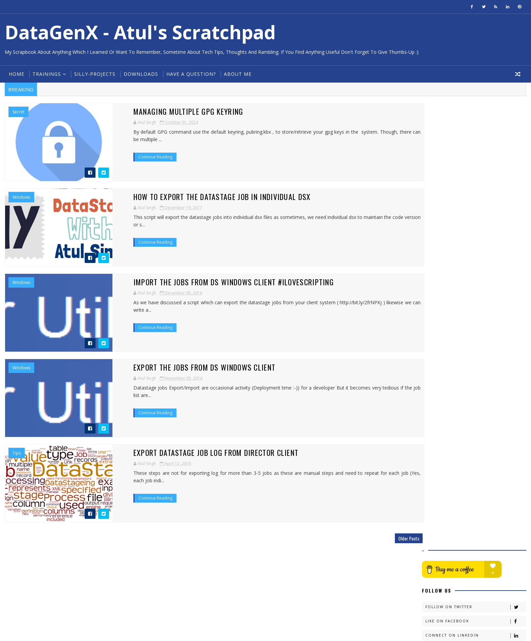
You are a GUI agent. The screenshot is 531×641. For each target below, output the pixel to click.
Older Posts (396, 538)
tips (16, 453)
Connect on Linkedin (476, 194)
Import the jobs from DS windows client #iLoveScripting (192, 282)
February (446, 299)
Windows (20, 197)
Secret (18, 112)
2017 (436, 347)
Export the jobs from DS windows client (163, 367)
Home (16, 74)
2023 (436, 306)
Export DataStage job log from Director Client (175, 452)
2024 (436, 259)
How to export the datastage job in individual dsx (181, 196)
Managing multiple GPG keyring (147, 111)
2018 (436, 340)
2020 (436, 327)
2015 (436, 361)
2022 (436, 313)
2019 (436, 333)
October (445, 266)
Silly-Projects (94, 74)
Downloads (140, 74)
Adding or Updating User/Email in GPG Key (475, 276)
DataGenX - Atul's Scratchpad (139, 32)
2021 (436, 320)
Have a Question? (190, 74)
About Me (237, 74)
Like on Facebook (476, 179)
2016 (436, 354)
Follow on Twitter (476, 165)
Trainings (46, 74)
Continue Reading (114, 149)
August (444, 292)
